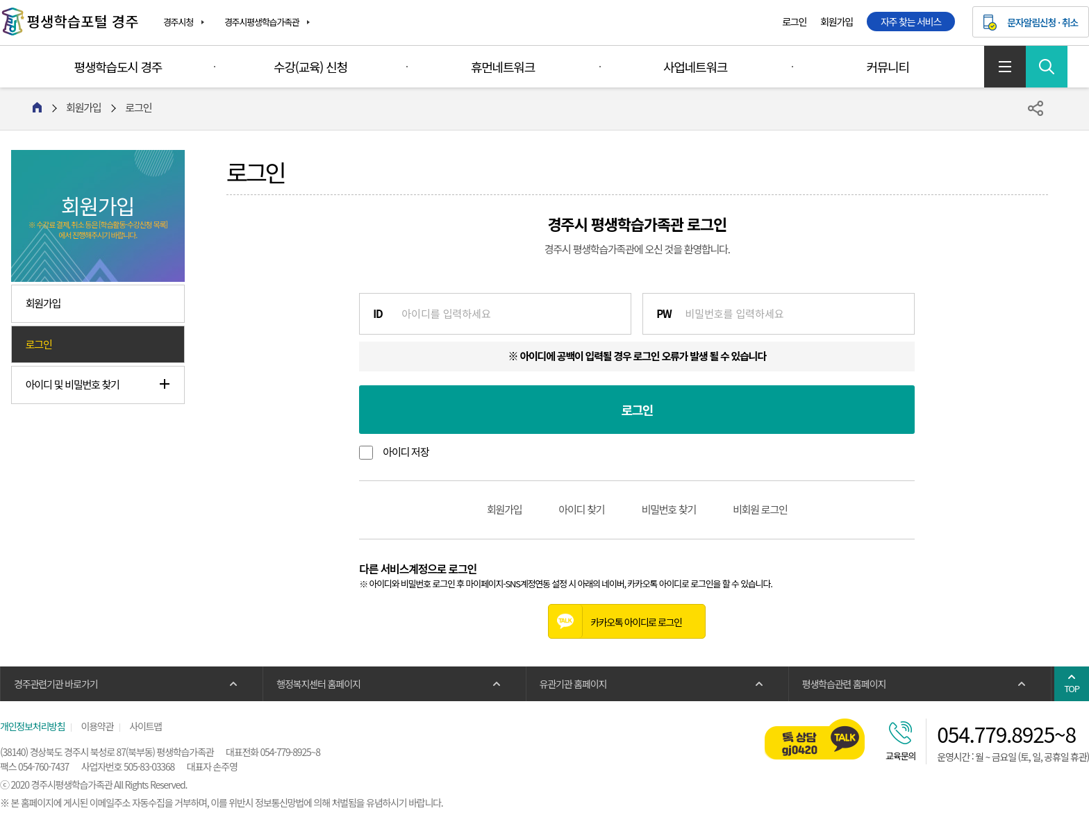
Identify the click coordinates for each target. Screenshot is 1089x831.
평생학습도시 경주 (118, 67)
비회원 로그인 (760, 509)
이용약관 (97, 726)
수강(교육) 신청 (310, 67)
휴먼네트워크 (503, 67)
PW (663, 313)
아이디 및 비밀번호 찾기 (72, 384)
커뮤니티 (887, 67)
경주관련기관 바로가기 (55, 684)
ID (377, 313)
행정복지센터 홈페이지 (318, 684)
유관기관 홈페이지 (573, 684)
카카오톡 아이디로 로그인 (615, 621)
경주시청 (178, 21)
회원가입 (836, 21)
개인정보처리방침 (32, 726)
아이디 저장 (406, 451)
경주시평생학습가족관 (261, 21)
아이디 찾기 (581, 509)
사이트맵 (1005, 66)
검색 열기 (1046, 66)
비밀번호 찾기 (668, 509)
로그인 (794, 21)
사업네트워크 (695, 67)
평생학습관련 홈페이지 (844, 684)
